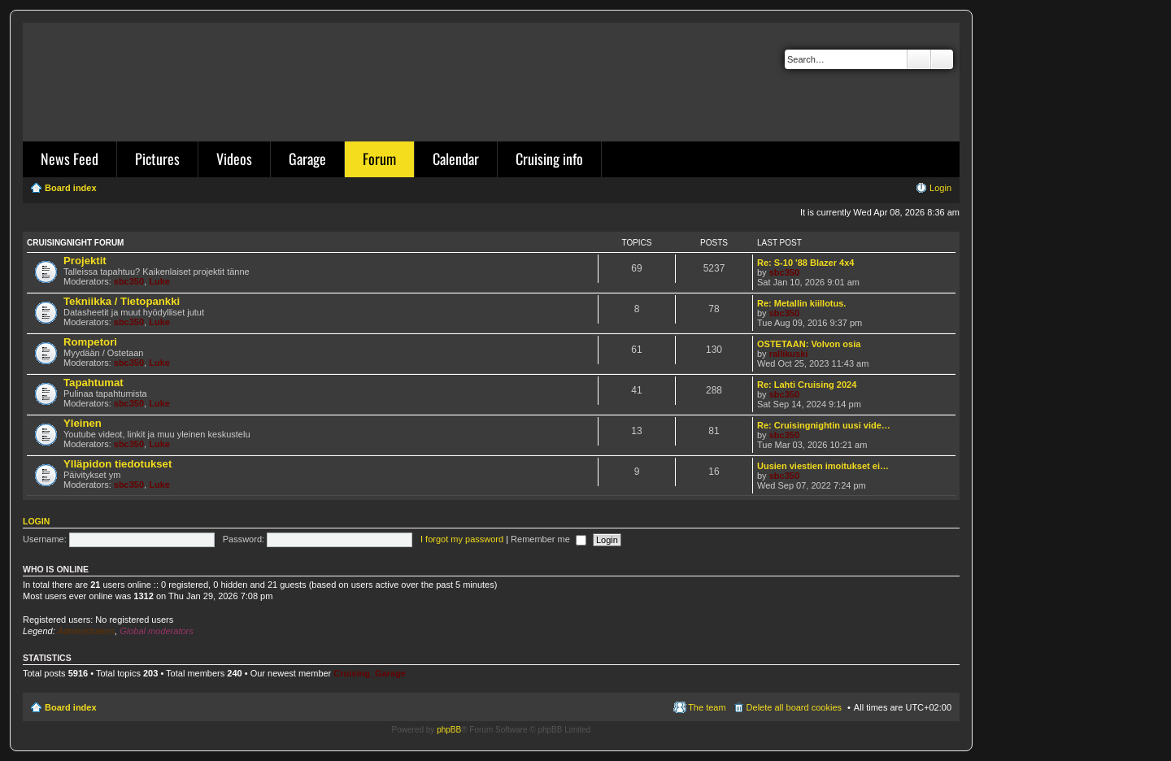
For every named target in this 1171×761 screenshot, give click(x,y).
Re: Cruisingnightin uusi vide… (823, 425)
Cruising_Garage (369, 673)
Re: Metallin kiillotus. (801, 303)
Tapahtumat (93, 382)
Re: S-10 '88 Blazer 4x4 (805, 262)
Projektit (85, 260)
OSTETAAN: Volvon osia (808, 344)
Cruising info (549, 158)
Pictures (157, 158)
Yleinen (82, 423)
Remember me (548, 539)
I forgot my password (461, 539)
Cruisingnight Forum (75, 242)
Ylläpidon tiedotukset (117, 464)
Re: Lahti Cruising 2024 (806, 384)
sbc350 (129, 281)
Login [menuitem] (940, 188)
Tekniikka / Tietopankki (121, 301)
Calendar (456, 158)
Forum (379, 158)
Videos (234, 158)
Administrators (86, 631)
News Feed (69, 158)
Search (919, 59)
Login (36, 521)
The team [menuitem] (706, 707)
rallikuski (788, 354)
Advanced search (942, 59)
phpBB (449, 729)
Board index (71, 707)
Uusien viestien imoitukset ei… (823, 466)
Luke (159, 281)
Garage (307, 158)
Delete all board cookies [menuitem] (794, 707)
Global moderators (157, 631)
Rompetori (90, 342)
